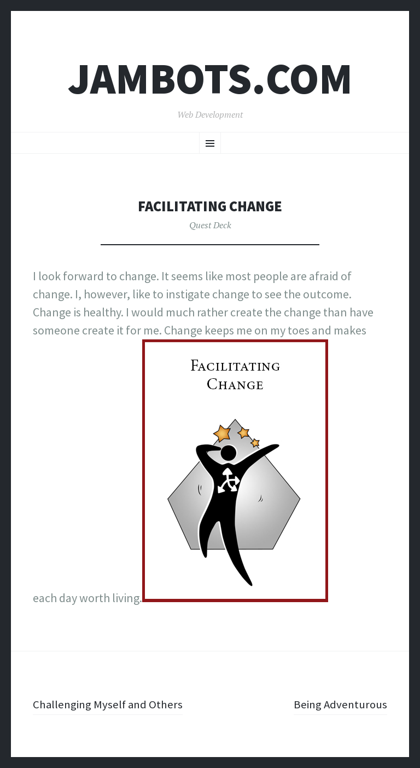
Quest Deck (210, 225)
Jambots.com (210, 78)
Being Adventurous (338, 704)
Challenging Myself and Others (109, 704)
